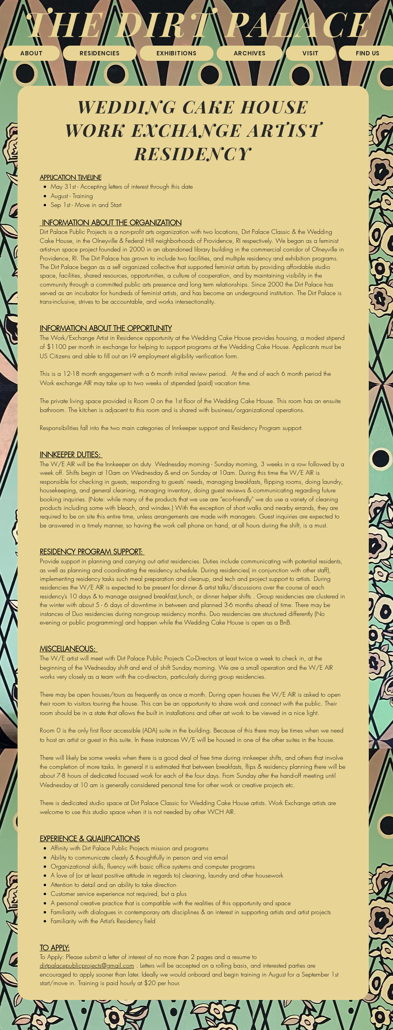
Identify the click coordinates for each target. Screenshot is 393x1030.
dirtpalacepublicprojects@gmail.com (87, 965)
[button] (100, 53)
